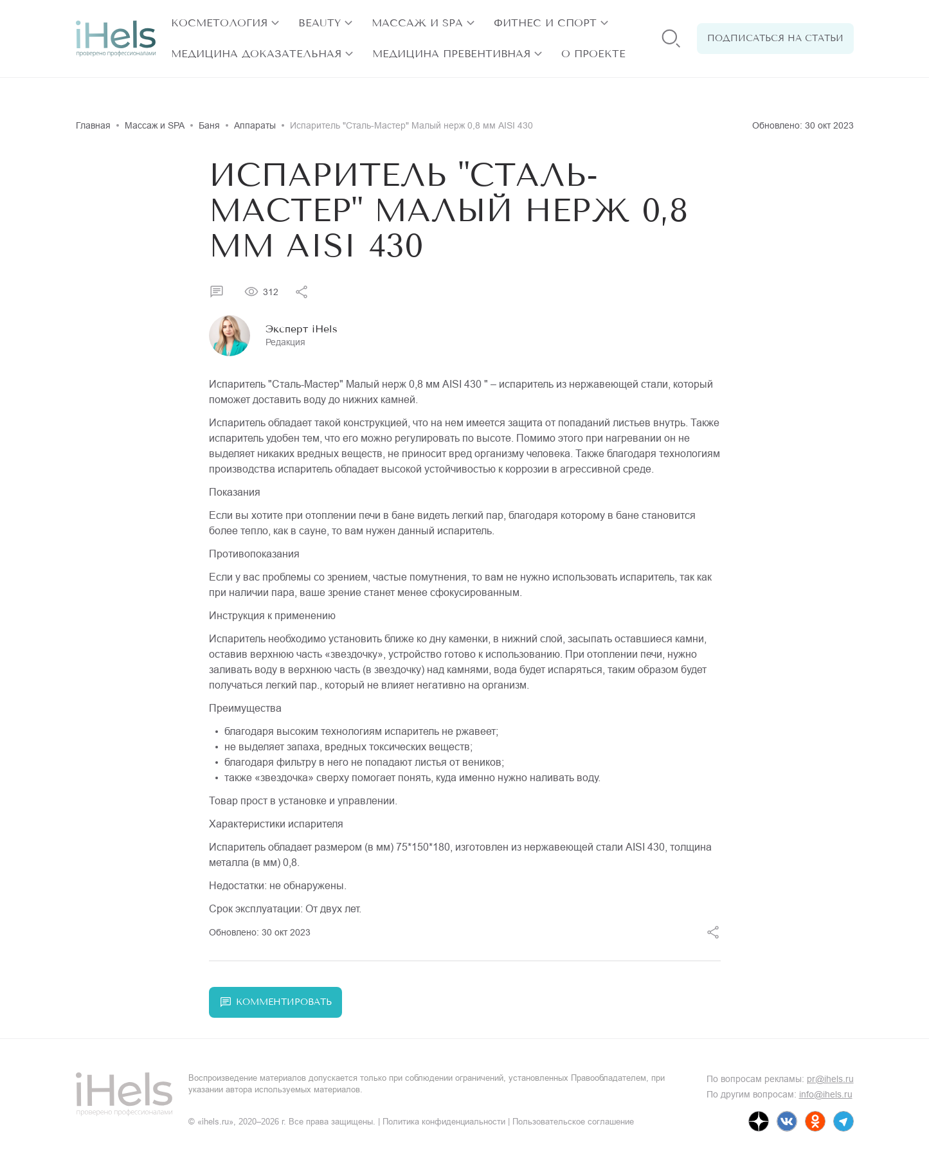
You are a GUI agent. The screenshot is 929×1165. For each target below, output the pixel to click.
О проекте (593, 54)
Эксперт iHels (302, 329)
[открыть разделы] (275, 23)
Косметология (219, 23)
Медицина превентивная (451, 54)
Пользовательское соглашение (573, 1121)
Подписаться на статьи (775, 38)
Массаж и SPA (417, 23)
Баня (209, 125)
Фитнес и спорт (545, 23)
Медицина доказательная (256, 54)
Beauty (319, 23)
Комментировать (275, 1002)
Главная (93, 125)
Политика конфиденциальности (444, 1121)
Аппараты (255, 125)
